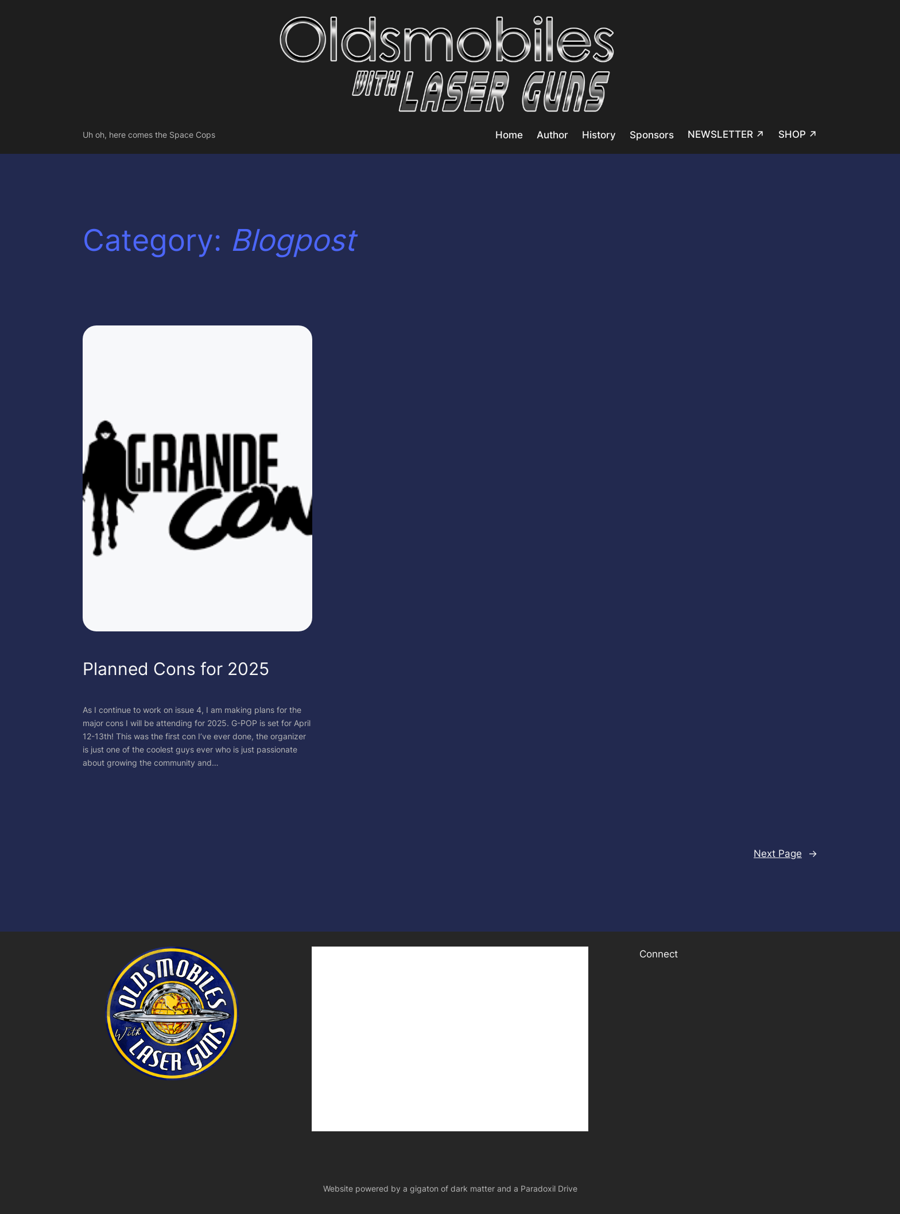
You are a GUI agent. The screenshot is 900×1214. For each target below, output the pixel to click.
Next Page (785, 853)
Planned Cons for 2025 (176, 669)
